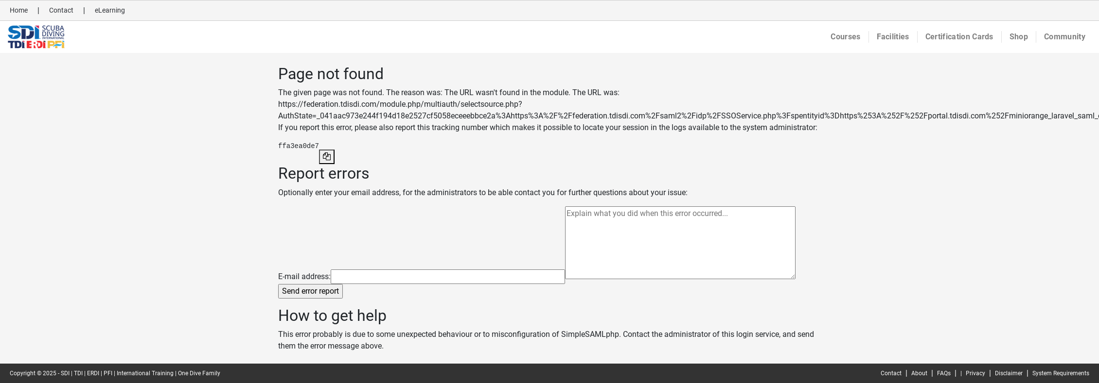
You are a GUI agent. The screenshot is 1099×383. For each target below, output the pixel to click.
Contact (61, 10)
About (919, 373)
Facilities (893, 36)
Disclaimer (1009, 373)
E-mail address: (304, 276)
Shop (1019, 36)
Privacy (975, 373)
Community (1064, 36)
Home (19, 10)
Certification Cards (959, 36)
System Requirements (1060, 373)
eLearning (110, 10)
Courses (845, 36)
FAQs (944, 373)
